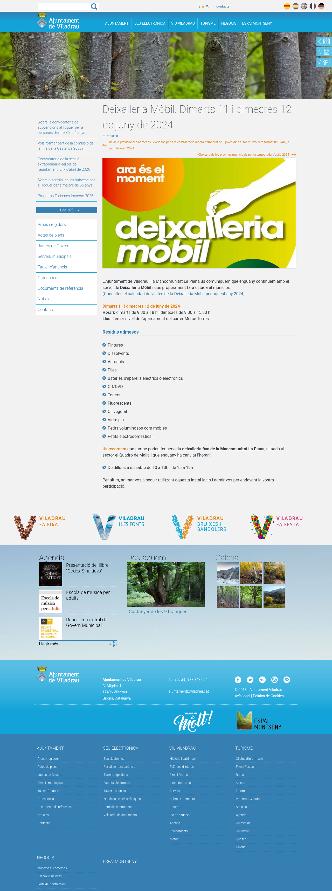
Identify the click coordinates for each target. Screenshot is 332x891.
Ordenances (48, 277)
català (287, 6)
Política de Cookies (268, 696)
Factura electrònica (117, 783)
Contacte (46, 309)
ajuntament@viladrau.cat (189, 691)
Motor (174, 839)
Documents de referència (60, 288)
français (313, 6)
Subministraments (182, 799)
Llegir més (48, 643)
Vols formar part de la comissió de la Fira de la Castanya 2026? (66, 146)
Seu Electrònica (149, 23)
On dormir (242, 831)
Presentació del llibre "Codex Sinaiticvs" (87, 568)
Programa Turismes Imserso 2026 (65, 196)
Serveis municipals (55, 256)
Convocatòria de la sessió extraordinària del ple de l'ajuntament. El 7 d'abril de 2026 (64, 164)
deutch (321, 6)
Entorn (240, 791)
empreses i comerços (52, 868)
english (304, 6)
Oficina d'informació (249, 759)
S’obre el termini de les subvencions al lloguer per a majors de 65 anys (66, 183)
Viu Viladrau (183, 23)
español (296, 6)
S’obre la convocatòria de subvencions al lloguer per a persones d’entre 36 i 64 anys (61, 127)
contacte (223, 6)
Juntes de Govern (54, 245)
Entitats (175, 807)
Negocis (228, 23)
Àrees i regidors (52, 224)
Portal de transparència (119, 767)
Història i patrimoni (183, 759)
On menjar (243, 823)
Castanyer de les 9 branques (158, 611)
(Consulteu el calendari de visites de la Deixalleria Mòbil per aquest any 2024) (173, 293)
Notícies (45, 298)
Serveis (174, 791)
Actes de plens (51, 235)
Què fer (241, 839)
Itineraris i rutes (180, 783)
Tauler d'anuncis (52, 267)
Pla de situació (180, 815)
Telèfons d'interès (181, 767)
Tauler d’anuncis (115, 791)
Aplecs (240, 783)
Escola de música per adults (88, 595)
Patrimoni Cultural (248, 799)
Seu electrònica (114, 759)
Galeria (240, 847)
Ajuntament (117, 23)
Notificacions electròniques (122, 799)
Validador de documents (120, 815)
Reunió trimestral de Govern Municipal (86, 622)
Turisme (208, 23)
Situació (241, 807)
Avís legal (242, 696)
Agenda (175, 823)
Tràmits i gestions (116, 775)
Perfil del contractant (118, 807)
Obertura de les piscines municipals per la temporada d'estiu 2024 (243, 154)
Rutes (240, 775)
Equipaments (179, 831)
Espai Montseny (257, 23)
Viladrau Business (50, 876)
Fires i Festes (179, 775)
